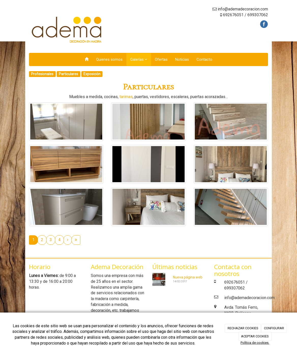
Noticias (182, 59)
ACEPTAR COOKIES (255, 336)
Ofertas (161, 59)
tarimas (126, 96)
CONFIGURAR (274, 328)
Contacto (204, 59)
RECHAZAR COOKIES (243, 328)
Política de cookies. (255, 343)
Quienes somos (109, 59)
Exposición (91, 74)
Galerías (138, 59)
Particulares (68, 74)
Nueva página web (187, 277)
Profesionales (42, 74)
